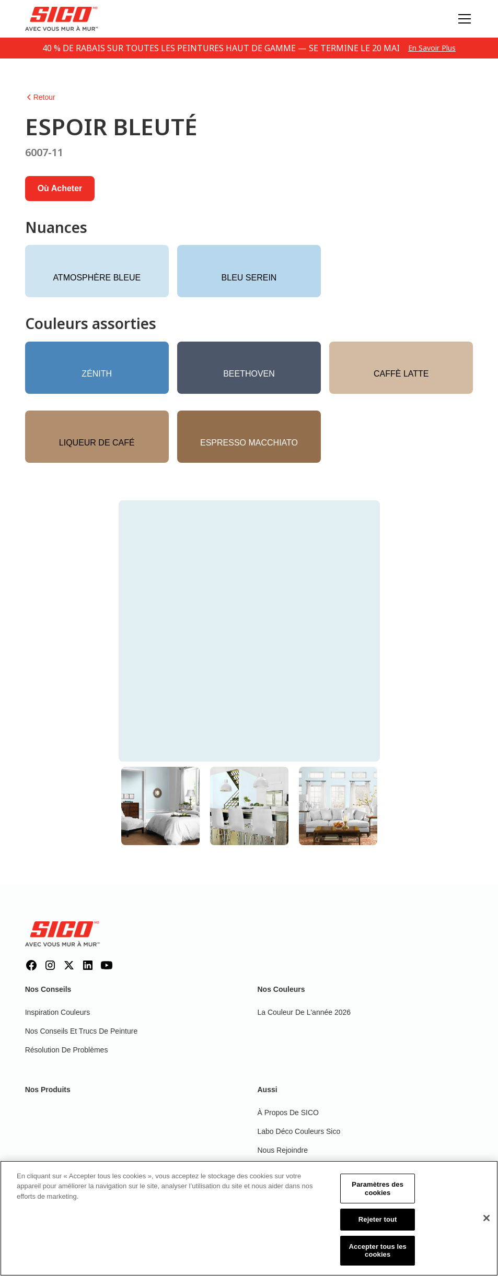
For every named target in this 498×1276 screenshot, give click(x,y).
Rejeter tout (377, 1228)
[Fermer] (486, 1226)
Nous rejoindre (283, 1150)
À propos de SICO (288, 1112)
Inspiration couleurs (57, 1012)
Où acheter (60, 188)
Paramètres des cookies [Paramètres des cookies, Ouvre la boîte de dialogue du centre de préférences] (377, 1196)
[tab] (160, 806)
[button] (462, 18)
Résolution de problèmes (66, 1050)
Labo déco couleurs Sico (299, 1131)
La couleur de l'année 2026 (304, 1012)
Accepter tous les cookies (378, 1258)
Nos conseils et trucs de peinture (81, 1031)
